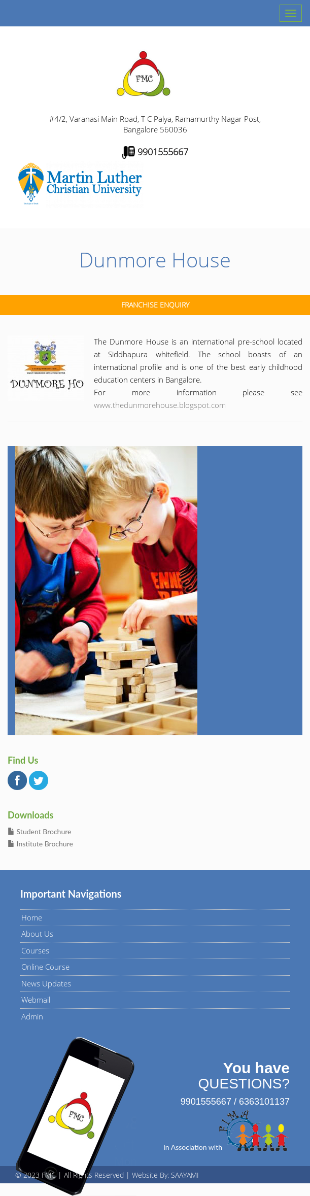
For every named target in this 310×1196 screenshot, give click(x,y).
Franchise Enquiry (155, 305)
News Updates (46, 983)
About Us (37, 934)
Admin (32, 1016)
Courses (35, 950)
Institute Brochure (40, 843)
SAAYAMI (185, 1175)
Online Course (45, 967)
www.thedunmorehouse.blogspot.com (160, 405)
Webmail (35, 1000)
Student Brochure (39, 831)
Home (31, 917)
